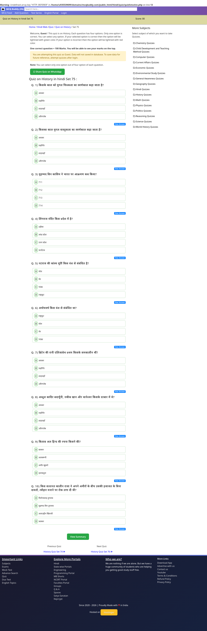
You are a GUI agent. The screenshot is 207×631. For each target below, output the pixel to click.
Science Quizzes (142, 121)
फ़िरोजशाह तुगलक (43, 498)
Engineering (60, 569)
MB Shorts (59, 576)
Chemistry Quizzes (144, 43)
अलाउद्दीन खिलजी (43, 513)
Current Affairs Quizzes (146, 62)
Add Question (21, 12)
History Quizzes (142, 94)
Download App (164, 562)
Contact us (162, 569)
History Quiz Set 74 (54, 551)
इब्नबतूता (40, 473)
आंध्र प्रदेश (40, 234)
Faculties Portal (61, 582)
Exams (5, 566)
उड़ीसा (38, 226)
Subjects (6, 563)
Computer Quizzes (143, 57)
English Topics (9, 582)
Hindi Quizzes (141, 89)
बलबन (39, 449)
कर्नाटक (39, 250)
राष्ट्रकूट (39, 294)
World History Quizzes (145, 126)
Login (64, 12)
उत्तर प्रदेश (40, 242)
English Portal (51, 12)
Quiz (51, 27)
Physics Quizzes (142, 105)
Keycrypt (58, 598)
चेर (37, 279)
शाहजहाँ (39, 108)
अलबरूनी (40, 457)
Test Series (36, 12)
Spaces (57, 592)
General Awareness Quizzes (148, 78)
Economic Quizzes (143, 67)
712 (38, 190)
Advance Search (10, 573)
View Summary (78, 536)
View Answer (120, 124)
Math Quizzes (141, 100)
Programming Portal (64, 573)
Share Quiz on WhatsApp (47, 71)
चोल (38, 271)
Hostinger (109, 612)
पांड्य (38, 287)
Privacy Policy (164, 582)
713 (38, 197)
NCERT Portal (60, 579)
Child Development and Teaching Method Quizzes (151, 50)
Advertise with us (166, 566)
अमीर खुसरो (41, 465)
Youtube (161, 572)
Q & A (57, 589)
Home (32, 27)
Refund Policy (164, 578)
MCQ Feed (7, 12)
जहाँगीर (39, 100)
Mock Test (7, 569)
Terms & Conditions (167, 575)
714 (38, 205)
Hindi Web (42, 27)
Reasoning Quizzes (144, 116)
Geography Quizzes (144, 83)
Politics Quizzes (142, 110)
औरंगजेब (40, 116)
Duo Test (6, 579)
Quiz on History (63, 27)
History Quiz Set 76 (101, 551)
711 (38, 182)
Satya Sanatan (61, 595)
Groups (57, 586)
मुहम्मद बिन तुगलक (44, 505)
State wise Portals (63, 566)
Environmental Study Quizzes (149, 73)
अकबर (39, 93)
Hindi (56, 563)
